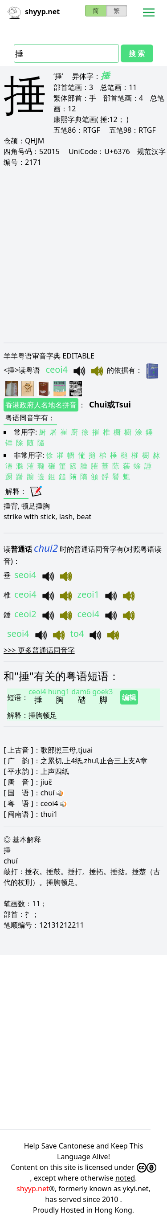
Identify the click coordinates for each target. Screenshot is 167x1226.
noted (125, 1178)
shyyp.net (32, 1188)
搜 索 (137, 53)
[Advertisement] (83, 254)
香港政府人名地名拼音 (41, 405)
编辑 (129, 697)
